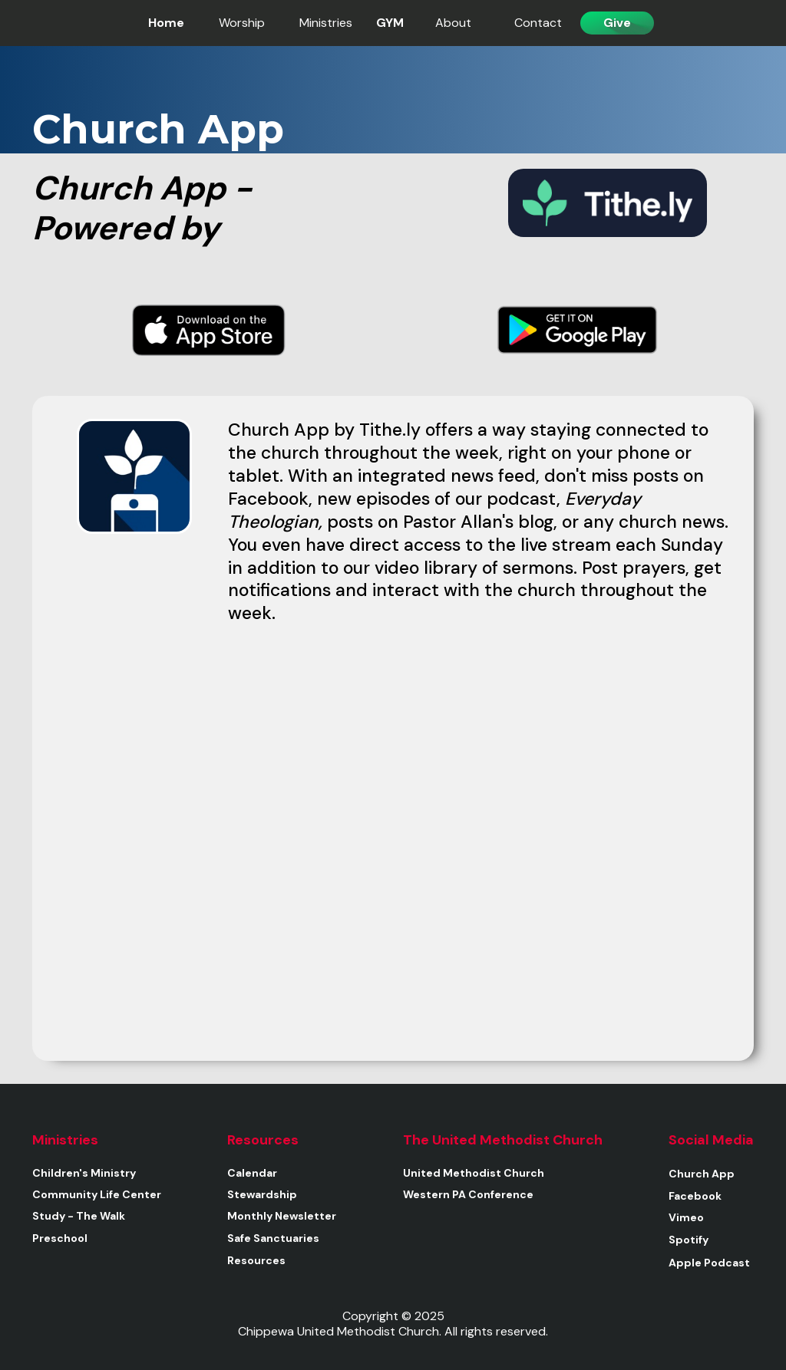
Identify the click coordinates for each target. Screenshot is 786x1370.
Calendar (252, 1173)
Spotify (688, 1240)
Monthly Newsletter (281, 1216)
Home (166, 23)
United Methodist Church (473, 1173)
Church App (702, 1174)
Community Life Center (96, 1194)
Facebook (695, 1196)
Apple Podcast (709, 1263)
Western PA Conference (468, 1194)
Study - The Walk (78, 1216)
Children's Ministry (84, 1173)
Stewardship (262, 1194)
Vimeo (686, 1217)
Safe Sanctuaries (273, 1238)
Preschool (60, 1238)
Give (617, 23)
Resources (256, 1260)
